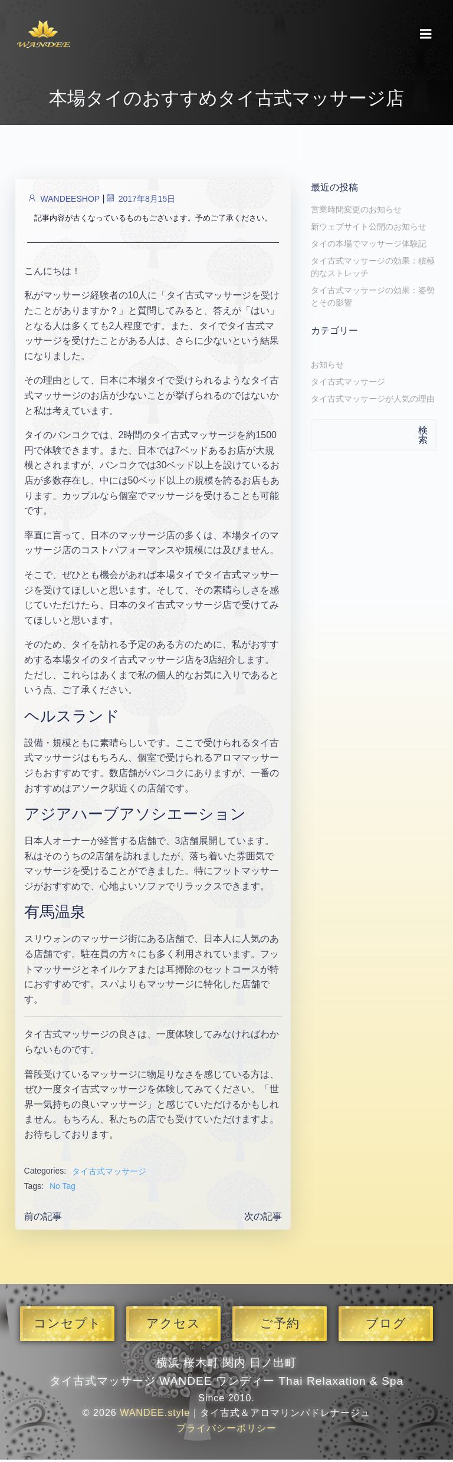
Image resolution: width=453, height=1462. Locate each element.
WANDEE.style (155, 1416)
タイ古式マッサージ (108, 1175)
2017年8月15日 (139, 202)
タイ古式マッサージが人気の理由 (371, 401)
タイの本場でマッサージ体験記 (367, 246)
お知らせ (325, 367)
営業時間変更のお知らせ (354, 212)
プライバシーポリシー (226, 1431)
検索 (424, 438)
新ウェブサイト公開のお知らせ (367, 229)
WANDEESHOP (62, 202)
